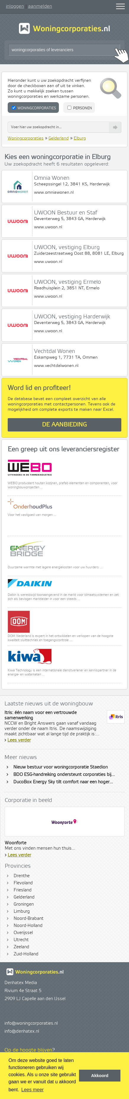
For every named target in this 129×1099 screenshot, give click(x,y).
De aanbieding (64, 425)
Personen (79, 108)
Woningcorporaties (34, 108)
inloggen (15, 6)
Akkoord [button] (99, 1075)
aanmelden (40, 6)
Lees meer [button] (32, 1089)
